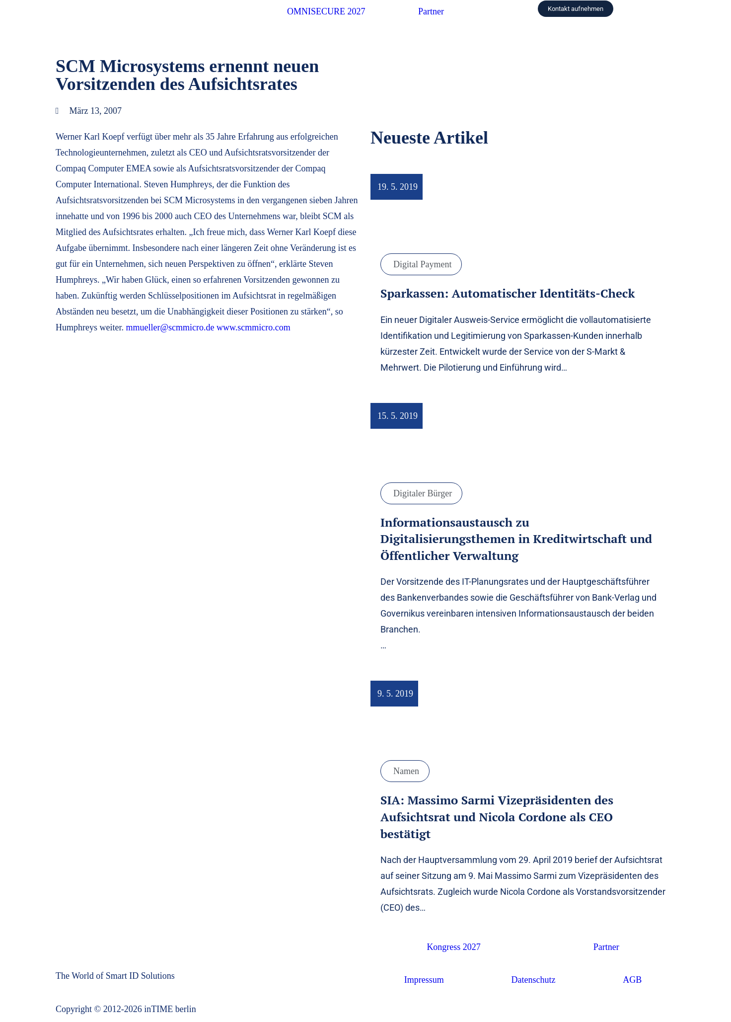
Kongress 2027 (454, 947)
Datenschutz (534, 980)
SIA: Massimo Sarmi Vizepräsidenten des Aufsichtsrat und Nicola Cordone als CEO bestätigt (496, 816)
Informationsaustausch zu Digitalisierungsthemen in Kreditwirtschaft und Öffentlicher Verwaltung (516, 538)
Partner (431, 11)
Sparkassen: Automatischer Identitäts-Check (507, 293)
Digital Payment (422, 264)
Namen (406, 771)
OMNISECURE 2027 (326, 11)
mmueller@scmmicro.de (170, 327)
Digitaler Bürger (422, 493)
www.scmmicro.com (254, 327)
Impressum (424, 980)
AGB (632, 980)
